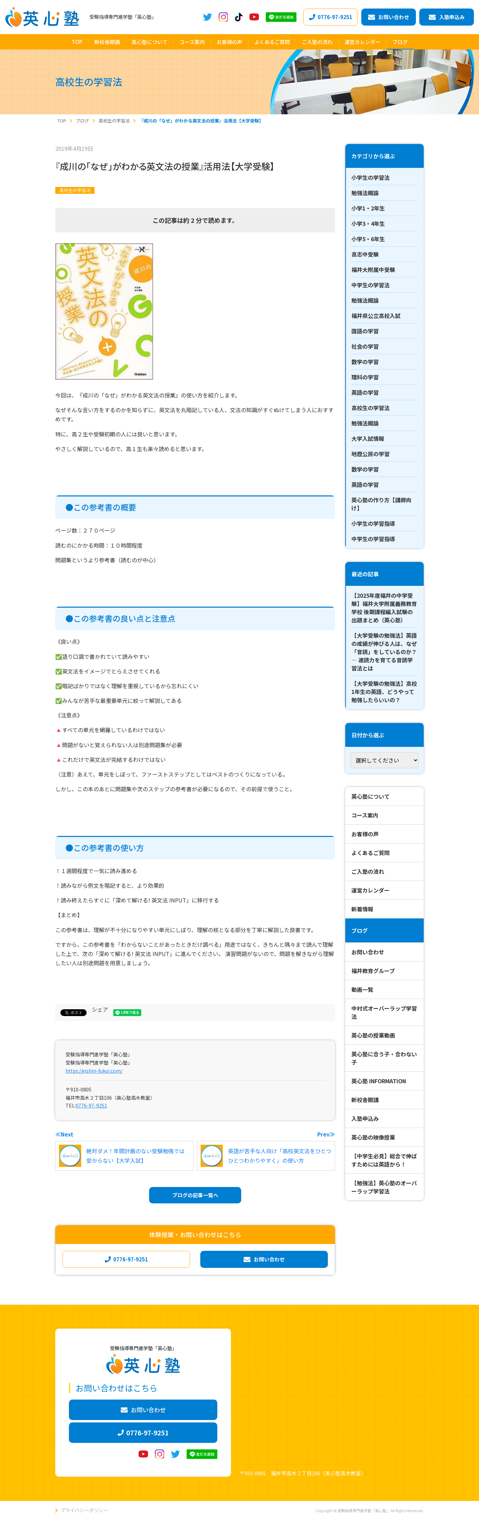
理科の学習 (365, 377)
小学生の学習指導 (373, 523)
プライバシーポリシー (84, 1510)
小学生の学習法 (370, 177)
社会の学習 (365, 346)
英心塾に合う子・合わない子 (384, 1058)
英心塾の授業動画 (373, 1035)
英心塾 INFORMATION (378, 1081)
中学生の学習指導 (373, 539)
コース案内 (364, 815)
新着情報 (362, 909)
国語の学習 (365, 331)
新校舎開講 (365, 1100)
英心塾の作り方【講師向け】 (381, 504)
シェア (100, 1009)
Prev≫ (326, 1134)
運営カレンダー (370, 890)
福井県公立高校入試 (376, 316)
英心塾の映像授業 (373, 1137)
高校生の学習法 (74, 190)
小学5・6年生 (368, 239)
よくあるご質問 (370, 853)
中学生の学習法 (370, 285)
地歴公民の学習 (370, 454)
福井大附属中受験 (373, 269)
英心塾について (370, 796)
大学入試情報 (367, 438)
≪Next (64, 1134)
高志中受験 (365, 254)
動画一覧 (362, 989)
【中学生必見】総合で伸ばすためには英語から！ (384, 1160)
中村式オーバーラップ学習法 (384, 1012)
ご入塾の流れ (367, 871)
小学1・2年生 (368, 208)
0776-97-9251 (91, 1105)
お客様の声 (365, 834)
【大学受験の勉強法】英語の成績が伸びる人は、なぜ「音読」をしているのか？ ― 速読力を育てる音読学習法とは (384, 651)
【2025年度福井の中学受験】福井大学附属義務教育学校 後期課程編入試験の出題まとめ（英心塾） (384, 607)
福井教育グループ (373, 971)
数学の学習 (365, 362)
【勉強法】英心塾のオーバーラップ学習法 (384, 1187)
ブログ (359, 930)
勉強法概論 (365, 193)
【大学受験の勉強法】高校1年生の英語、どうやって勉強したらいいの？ (384, 691)
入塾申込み (365, 1118)
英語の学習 (365, 392)
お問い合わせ (367, 952)
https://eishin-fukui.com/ (94, 1070)
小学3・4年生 (368, 223)
